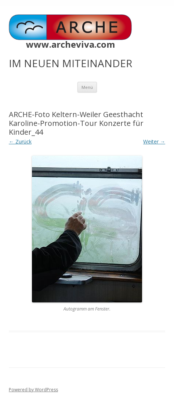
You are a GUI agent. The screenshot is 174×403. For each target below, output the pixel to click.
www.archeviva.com (70, 44)
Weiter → (154, 141)
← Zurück (20, 141)
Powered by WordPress (33, 389)
